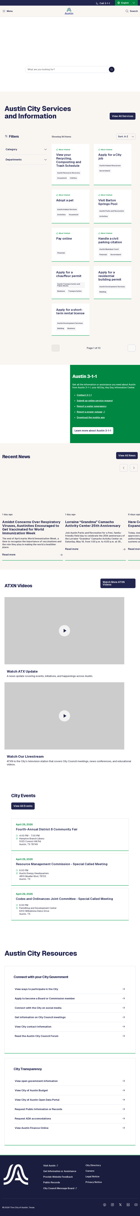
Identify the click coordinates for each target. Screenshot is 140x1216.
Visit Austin (49, 1165)
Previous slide (124, 468)
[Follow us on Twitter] (120, 1205)
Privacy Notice (94, 1182)
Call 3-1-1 (105, 3)
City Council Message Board (58, 1188)
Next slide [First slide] (134, 468)
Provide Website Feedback (58, 1177)
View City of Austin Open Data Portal (37, 1099)
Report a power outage (89, 411)
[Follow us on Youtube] (136, 1205)
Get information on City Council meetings (40, 1017)
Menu (10, 11)
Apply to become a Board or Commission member (45, 998)
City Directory (93, 1165)
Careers (90, 1171)
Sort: (120, 137)
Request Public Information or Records (38, 1109)
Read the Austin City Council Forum (36, 1036)
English (125, 2)
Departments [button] (14, 159)
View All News (127, 455)
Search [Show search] (134, 11)
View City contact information (33, 1026)
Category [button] (11, 149)
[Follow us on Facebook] (104, 1205)
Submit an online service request (95, 400)
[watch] (64, 630)
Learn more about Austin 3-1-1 (93, 430)
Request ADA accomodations (33, 1118)
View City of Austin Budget (31, 1090)
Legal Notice (92, 1177)
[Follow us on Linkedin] (128, 1205)
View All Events (22, 806)
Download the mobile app (91, 417)
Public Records (51, 1182)
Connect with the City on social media (38, 1007)
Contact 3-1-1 (84, 395)
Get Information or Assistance (59, 1171)
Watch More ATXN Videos (114, 583)
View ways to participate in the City (36, 989)
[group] (32, 518)
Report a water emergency (91, 406)
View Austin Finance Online (31, 1128)
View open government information (36, 1081)
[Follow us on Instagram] (112, 1205)
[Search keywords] (70, 69)
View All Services (122, 116)
